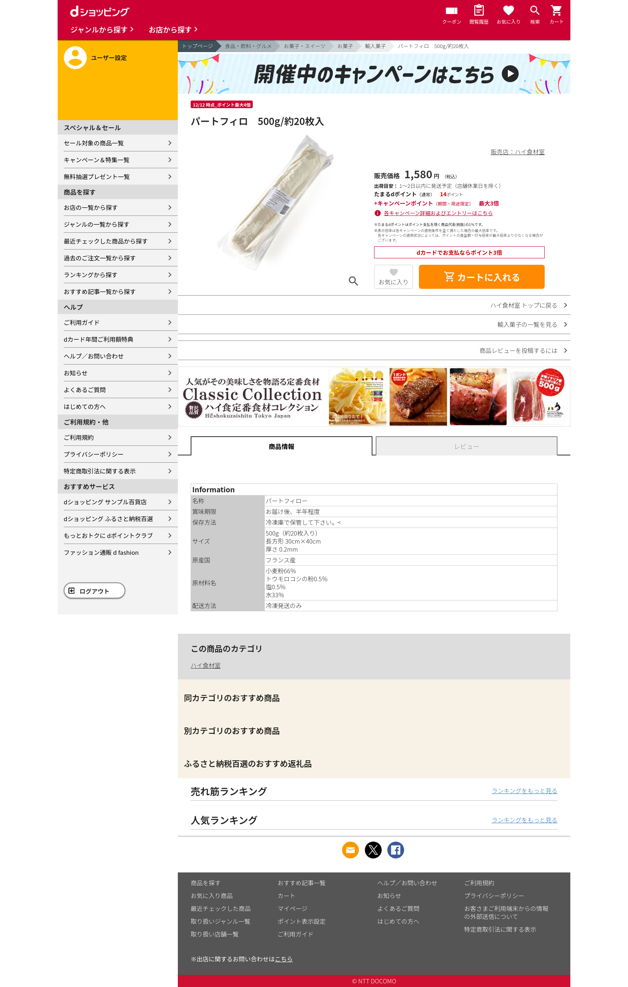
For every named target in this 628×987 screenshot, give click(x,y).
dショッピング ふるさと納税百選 (108, 518)
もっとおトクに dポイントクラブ (108, 535)
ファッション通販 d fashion (101, 552)
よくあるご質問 (85, 389)
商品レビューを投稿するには (518, 350)
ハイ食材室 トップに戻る (524, 305)
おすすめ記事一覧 (302, 882)
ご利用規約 (79, 437)
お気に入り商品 (212, 895)
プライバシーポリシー (94, 454)
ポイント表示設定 (302, 921)
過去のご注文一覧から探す (100, 258)
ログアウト (95, 591)
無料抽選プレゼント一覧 (97, 176)
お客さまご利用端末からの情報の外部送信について (506, 912)
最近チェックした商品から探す (106, 241)
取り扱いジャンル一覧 (220, 921)
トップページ (197, 46)
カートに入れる (481, 277)
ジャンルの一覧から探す (96, 224)
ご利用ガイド (82, 322)
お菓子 (345, 46)
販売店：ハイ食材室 (518, 151)
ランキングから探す (91, 274)
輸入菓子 (375, 46)
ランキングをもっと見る (524, 790)
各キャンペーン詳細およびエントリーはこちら (438, 213)
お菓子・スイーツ (305, 46)
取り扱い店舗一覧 (215, 934)
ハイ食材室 (206, 665)
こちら (284, 959)
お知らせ (76, 373)
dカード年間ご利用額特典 (98, 339)
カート (287, 895)
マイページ (293, 908)
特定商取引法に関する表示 (100, 471)
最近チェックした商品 (221, 908)
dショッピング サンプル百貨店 (105, 502)
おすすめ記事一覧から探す (100, 291)
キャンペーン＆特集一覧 (96, 159)
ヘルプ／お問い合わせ (94, 356)
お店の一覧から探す (91, 207)
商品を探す (206, 882)
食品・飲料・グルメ (248, 46)
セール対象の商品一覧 (94, 143)
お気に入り (393, 282)
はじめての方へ (85, 406)
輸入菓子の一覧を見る (527, 324)
